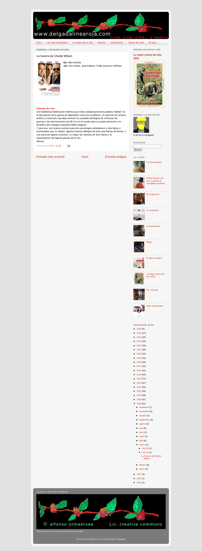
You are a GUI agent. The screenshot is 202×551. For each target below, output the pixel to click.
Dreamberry (117, 42)
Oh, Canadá (152, 290)
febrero (143, 465)
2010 (139, 395)
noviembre (144, 411)
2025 (139, 333)
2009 (139, 399)
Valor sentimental (154, 306)
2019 (139, 358)
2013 (139, 383)
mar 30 (145, 448)
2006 (139, 478)
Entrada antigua (115, 156)
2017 (139, 366)
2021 (139, 349)
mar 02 (145, 452)
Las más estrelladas (57, 42)
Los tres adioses (154, 162)
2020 (139, 354)
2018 (139, 362)
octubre (143, 415)
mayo (142, 436)
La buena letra (153, 226)
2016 (139, 370)
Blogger (121, 539)
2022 (139, 345)
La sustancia (152, 210)
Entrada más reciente (50, 156)
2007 (139, 474)
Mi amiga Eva (152, 194)
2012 (139, 387)
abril (141, 440)
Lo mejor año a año (82, 42)
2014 (139, 378)
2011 (139, 391)
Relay (149, 242)
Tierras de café (136, 42)
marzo (142, 444)
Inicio (39, 42)
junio (141, 432)
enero (142, 469)
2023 (139, 341)
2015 (139, 374)
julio (141, 428)
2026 (139, 329)
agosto (142, 424)
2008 (139, 403)
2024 (139, 337)
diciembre (144, 407)
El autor (153, 42)
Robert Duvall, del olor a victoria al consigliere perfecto (155, 180)
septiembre (144, 420)
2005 (139, 482)
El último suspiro (154, 258)
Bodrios (102, 42)
